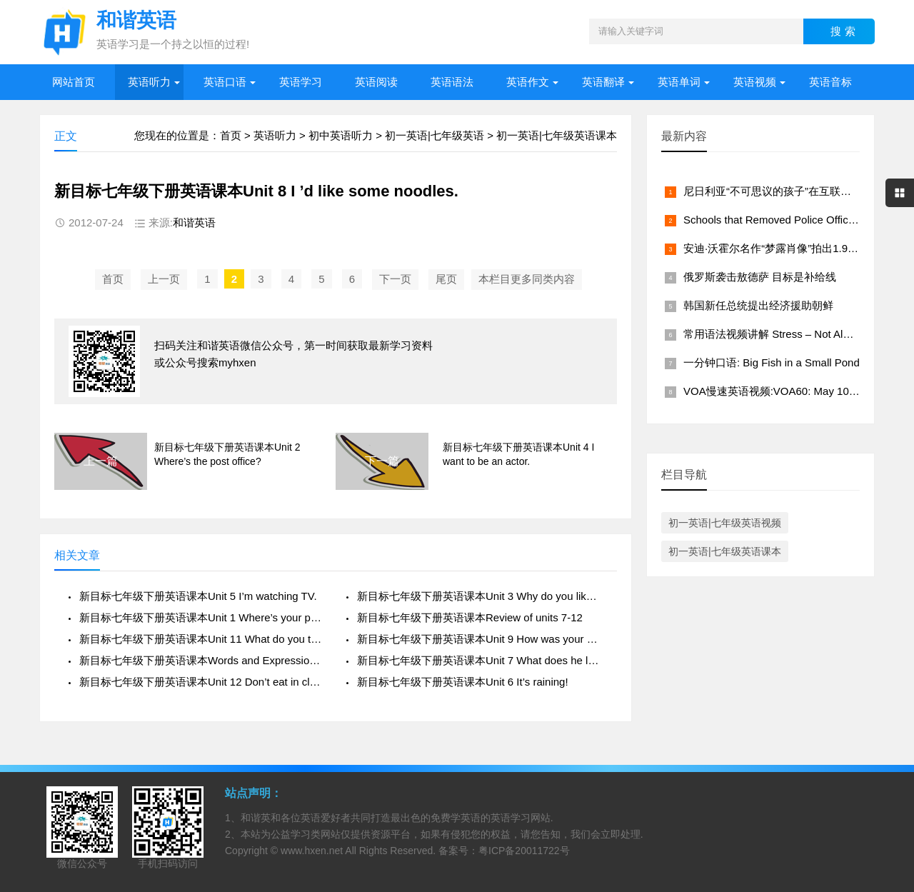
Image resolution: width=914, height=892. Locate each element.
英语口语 (225, 82)
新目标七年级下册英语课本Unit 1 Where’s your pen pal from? (202, 617)
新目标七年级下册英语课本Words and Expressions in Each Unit (202, 660)
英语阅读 (376, 82)
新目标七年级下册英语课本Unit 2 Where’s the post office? (227, 454)
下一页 (395, 279)
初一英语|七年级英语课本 (556, 135)
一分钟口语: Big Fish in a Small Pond (771, 362)
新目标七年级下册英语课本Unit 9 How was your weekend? (480, 639)
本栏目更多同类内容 (526, 279)
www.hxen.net (312, 850)
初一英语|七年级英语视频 (724, 522)
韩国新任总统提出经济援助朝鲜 (758, 305)
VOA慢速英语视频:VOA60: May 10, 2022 (780, 391)
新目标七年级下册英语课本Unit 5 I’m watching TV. (198, 596)
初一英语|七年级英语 (434, 135)
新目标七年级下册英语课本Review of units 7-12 (470, 617)
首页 (230, 135)
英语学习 (300, 82)
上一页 (164, 279)
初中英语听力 (340, 135)
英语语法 (452, 82)
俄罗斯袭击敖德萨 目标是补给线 (759, 277)
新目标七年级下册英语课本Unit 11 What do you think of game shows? (202, 639)
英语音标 (830, 82)
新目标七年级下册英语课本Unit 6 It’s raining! (462, 682)
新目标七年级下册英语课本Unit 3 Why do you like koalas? (480, 596)
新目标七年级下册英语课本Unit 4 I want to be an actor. (518, 454)
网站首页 (73, 82)
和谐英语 (194, 222)
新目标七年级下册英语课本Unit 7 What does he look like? (480, 660)
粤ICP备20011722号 (524, 850)
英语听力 (149, 82)
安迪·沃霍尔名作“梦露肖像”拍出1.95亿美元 (784, 248)
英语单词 (679, 82)
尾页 (446, 279)
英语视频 (754, 82)
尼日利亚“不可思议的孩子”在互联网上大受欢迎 (794, 191)
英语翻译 (603, 82)
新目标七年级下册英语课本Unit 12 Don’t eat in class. (202, 682)
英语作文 (527, 82)
